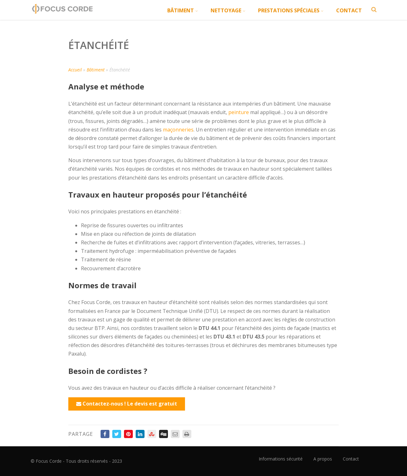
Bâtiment (182, 10)
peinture (238, 112)
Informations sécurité (281, 459)
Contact (349, 10)
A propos (322, 459)
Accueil (75, 70)
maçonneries (178, 129)
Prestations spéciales (291, 10)
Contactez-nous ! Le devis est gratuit (126, 403)
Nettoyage (228, 10)
